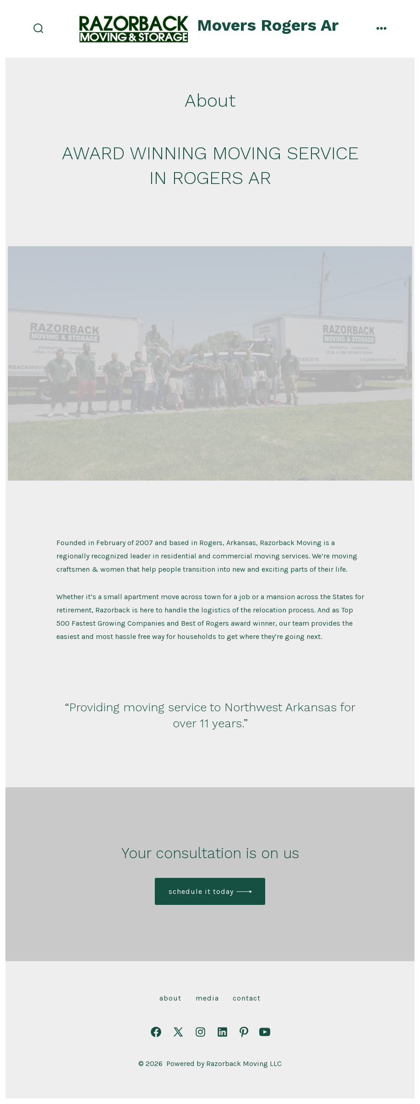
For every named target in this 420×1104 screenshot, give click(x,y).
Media (207, 998)
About (170, 998)
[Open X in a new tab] (178, 1032)
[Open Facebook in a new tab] (156, 1032)
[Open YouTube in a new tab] (265, 1032)
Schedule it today (201, 891)
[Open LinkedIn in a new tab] (222, 1032)
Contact (247, 998)
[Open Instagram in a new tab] (200, 1032)
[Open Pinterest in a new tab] (244, 1032)
